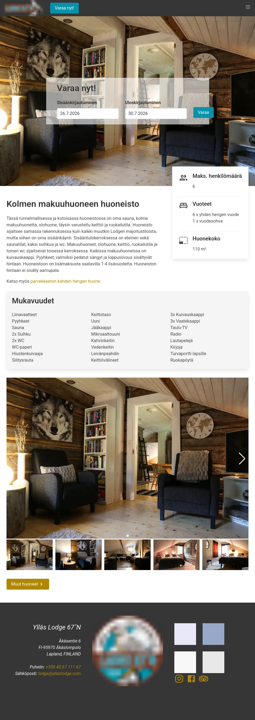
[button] (248, 7)
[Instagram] (180, 681)
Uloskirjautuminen (143, 102)
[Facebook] (193, 681)
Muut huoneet (28, 584)
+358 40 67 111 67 (63, 667)
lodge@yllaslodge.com (59, 673)
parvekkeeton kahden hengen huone (65, 281)
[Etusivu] (23, 8)
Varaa (203, 112)
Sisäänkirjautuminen (77, 102)
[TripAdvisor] (203, 681)
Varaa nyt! (64, 8)
